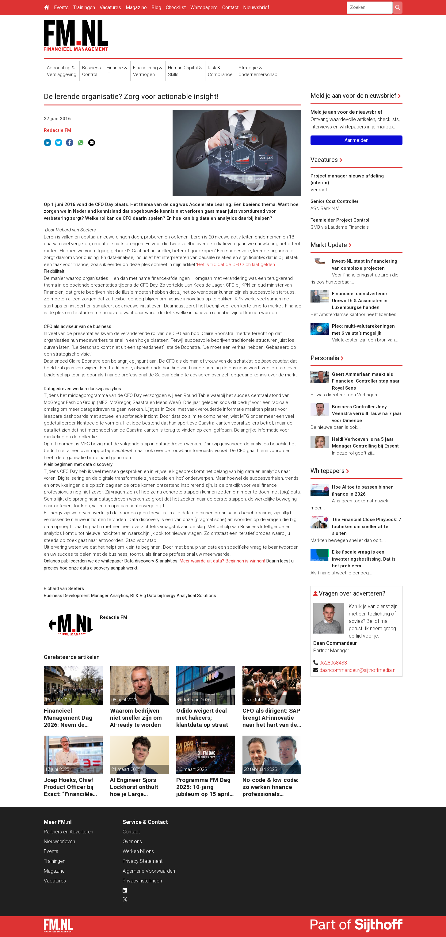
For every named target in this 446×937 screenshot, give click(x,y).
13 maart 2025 (192, 769)
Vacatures (110, 7)
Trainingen (84, 7)
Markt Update (329, 245)
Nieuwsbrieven (59, 841)
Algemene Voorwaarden (149, 871)
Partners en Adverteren (68, 832)
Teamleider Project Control (340, 220)
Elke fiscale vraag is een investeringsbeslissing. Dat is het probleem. (363, 559)
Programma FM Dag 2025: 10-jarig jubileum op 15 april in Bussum (203, 787)
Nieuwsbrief (256, 7)
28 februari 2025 (260, 769)
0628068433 (333, 663)
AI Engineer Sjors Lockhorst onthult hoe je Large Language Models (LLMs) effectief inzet (134, 787)
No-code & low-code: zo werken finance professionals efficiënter (270, 787)
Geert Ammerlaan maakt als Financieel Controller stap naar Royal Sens (366, 381)
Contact (230, 7)
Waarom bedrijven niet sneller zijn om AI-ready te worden (136, 717)
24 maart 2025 (125, 769)
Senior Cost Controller (335, 201)
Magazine (136, 7)
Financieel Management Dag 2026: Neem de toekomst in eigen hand (68, 717)
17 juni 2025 (57, 769)
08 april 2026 (124, 700)
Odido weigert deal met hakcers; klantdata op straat (202, 717)
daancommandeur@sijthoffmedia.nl (357, 670)
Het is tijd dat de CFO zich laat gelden (236, 264)
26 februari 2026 (194, 700)
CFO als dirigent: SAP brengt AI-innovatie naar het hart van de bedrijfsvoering (271, 717)
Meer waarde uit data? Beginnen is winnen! (222, 561)
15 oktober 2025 (260, 700)
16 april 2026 (58, 700)
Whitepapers (204, 7)
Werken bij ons (138, 851)
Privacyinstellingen (142, 881)
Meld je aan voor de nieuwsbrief (353, 95)
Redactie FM (57, 130)
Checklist (176, 7)
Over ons (132, 841)
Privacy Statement (142, 861)
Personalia (325, 358)
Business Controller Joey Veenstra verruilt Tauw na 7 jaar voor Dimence (367, 413)
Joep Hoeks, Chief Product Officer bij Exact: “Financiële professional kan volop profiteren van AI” (71, 787)
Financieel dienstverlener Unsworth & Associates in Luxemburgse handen (359, 300)
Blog (156, 7)
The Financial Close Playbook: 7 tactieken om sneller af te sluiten (366, 526)
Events (61, 7)
